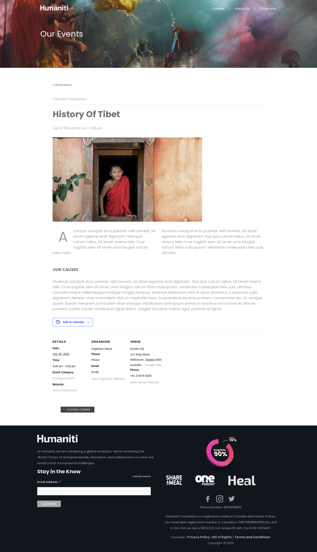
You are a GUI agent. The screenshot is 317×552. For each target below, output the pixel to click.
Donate (218, 8)
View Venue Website (144, 382)
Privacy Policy (198, 537)
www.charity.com (65, 390)
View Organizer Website (108, 379)
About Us (242, 8)
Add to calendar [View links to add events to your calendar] (73, 322)
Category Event (64, 378)
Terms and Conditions (252, 537)
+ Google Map (152, 365)
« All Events (62, 85)
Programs (268, 8)
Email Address (49, 482)
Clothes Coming (78, 410)
